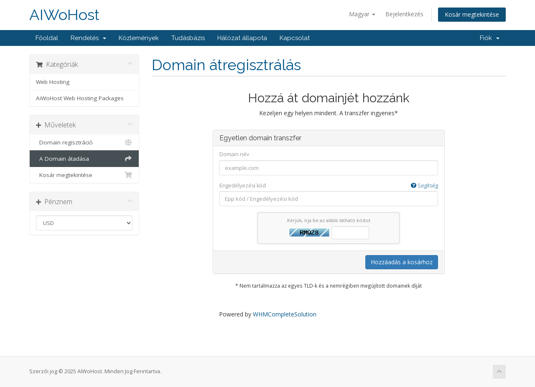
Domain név (234, 154)
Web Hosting (52, 82)
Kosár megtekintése (472, 14)
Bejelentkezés (404, 14)
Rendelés (88, 38)
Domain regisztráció (84, 142)
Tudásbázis (188, 38)
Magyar (362, 14)
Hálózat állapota (242, 38)
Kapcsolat (295, 38)
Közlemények (139, 38)
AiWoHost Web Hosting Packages (80, 98)
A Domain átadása (84, 159)
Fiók (489, 38)
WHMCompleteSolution (284, 314)
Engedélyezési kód (328, 186)
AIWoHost (64, 15)
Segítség (424, 185)
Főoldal (47, 38)
